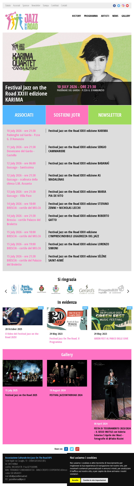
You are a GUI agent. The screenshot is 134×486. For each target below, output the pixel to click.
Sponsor (26, 5)
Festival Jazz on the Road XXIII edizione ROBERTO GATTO (78, 218)
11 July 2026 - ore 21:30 (21, 151)
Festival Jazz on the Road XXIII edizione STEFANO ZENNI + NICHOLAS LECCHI (78, 206)
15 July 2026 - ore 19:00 (24, 246)
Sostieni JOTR (67, 115)
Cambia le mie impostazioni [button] (94, 480)
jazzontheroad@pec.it (17, 479)
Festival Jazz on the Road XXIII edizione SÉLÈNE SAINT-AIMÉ (77, 258)
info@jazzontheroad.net (18, 476)
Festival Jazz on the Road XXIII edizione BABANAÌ (78, 163)
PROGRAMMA (91, 16)
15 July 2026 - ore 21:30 (24, 260)
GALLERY (126, 16)
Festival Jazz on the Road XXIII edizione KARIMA (26, 93)
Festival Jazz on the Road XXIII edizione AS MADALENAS (74, 177)
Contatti (64, 5)
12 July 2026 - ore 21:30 (22, 179)
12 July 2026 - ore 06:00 (21, 165)
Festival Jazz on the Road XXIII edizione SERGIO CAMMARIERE (77, 149)
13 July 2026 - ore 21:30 (21, 193)
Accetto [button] (75, 480)
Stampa (46, 5)
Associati (16, 5)
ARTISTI (105, 16)
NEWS (115, 16)
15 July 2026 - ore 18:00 (24, 234)
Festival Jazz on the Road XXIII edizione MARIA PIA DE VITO (77, 193)
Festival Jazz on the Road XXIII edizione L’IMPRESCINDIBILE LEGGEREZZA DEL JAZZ (73, 234)
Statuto (8, 5)
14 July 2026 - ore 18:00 (24, 206)
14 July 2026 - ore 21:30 (23, 220)
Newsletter (36, 5)
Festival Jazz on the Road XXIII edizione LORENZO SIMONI (78, 246)
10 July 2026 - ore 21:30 (83, 88)
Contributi (55, 5)
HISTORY (76, 16)
